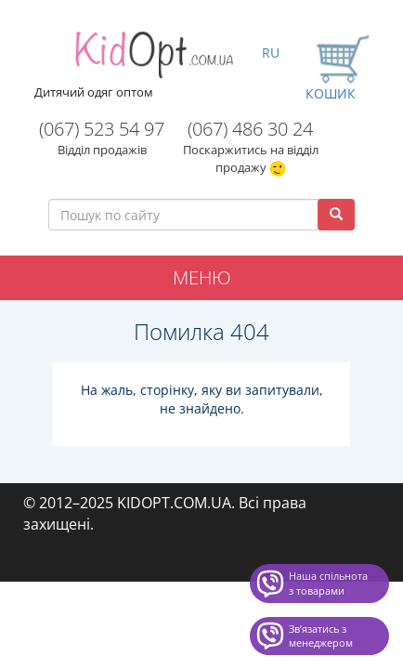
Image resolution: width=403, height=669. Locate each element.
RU (271, 52)
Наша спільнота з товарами (328, 583)
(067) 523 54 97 (101, 128)
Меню (202, 277)
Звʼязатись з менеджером (321, 636)
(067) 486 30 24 (250, 128)
